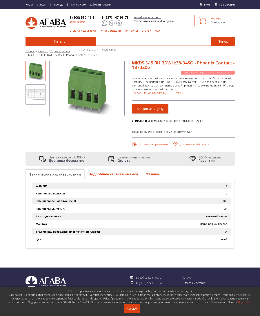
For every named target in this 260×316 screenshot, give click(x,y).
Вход (207, 4)
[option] (36, 71)
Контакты (131, 30)
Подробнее (245, 302)
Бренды (58, 4)
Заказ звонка (77, 22)
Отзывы (178, 93)
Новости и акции (36, 4)
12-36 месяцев (209, 159)
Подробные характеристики (149, 93)
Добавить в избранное (194, 144)
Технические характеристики (55, 174)
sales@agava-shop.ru (147, 17)
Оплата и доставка (83, 30)
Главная (30, 51)
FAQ (157, 30)
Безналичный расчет (135, 159)
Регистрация (227, 4)
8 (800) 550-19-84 (83, 17)
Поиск (223, 41)
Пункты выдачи (110, 30)
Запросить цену (150, 108)
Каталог (45, 41)
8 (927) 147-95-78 (115, 17)
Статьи (146, 30)
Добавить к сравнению (153, 144)
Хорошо (132, 308)
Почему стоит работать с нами (91, 4)
